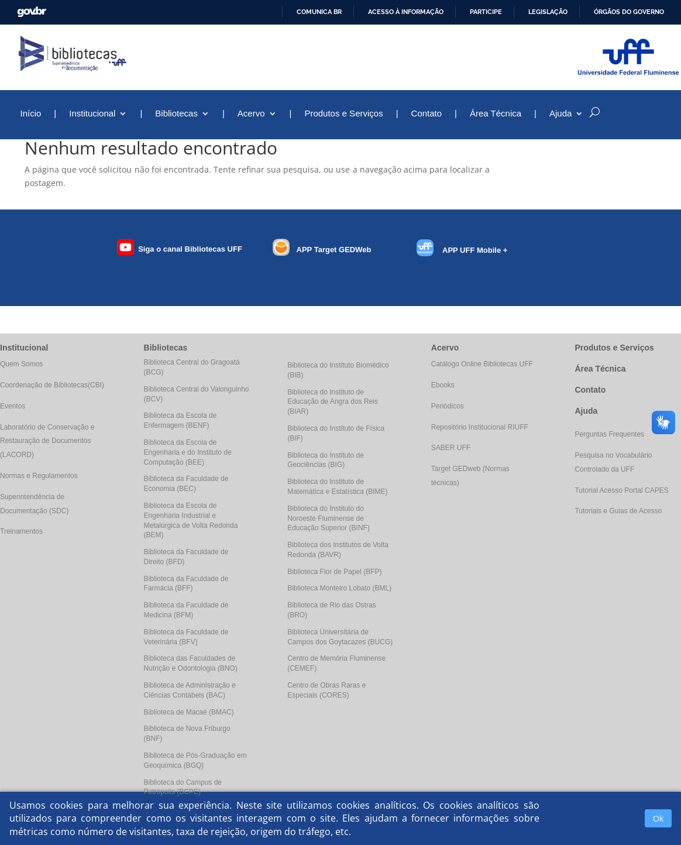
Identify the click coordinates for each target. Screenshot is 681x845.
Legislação (548, 12)
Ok (658, 818)
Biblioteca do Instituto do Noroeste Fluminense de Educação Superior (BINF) (328, 518)
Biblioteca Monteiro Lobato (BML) (339, 588)
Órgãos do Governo (629, 12)
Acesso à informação (405, 12)
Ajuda (560, 113)
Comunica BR (319, 12)
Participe (486, 12)
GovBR (31, 12)
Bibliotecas (176, 113)
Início (30, 113)
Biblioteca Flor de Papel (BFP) (334, 572)
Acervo (251, 113)
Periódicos (447, 406)
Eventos (12, 406)
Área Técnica (495, 113)
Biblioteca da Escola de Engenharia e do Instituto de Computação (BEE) (188, 452)
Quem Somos (21, 364)
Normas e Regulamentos (39, 476)
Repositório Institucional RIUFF (479, 427)
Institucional (92, 113)
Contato (426, 113)
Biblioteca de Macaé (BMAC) (189, 712)
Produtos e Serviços (343, 113)
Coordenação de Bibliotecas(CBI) (52, 385)
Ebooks (443, 385)
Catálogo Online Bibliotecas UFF (482, 364)
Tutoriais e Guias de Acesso (618, 511)
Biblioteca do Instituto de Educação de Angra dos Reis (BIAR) (332, 402)
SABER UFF (450, 448)
